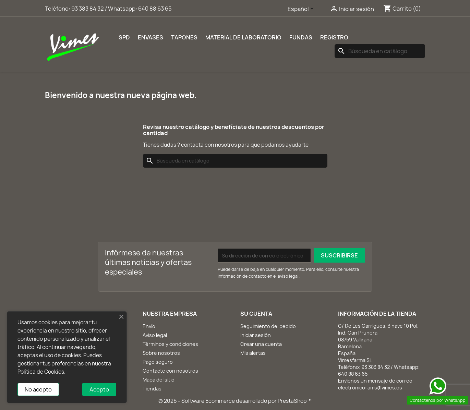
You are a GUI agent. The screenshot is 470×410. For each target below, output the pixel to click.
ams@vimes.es (384, 387)
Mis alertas (253, 353)
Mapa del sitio (158, 379)
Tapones (184, 37)
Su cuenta (256, 313)
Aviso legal (155, 335)
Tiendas (152, 388)
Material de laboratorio (243, 37)
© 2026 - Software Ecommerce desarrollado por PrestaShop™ (235, 401)
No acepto (38, 389)
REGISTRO (334, 37)
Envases (150, 37)
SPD (124, 37)
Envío (149, 326)
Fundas (300, 37)
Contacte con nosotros (170, 370)
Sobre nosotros (161, 353)
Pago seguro (158, 362)
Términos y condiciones (170, 344)
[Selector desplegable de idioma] (302, 9)
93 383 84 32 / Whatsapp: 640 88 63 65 (121, 8)
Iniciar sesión (255, 335)
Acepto (99, 389)
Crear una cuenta (261, 344)
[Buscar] (380, 51)
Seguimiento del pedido (268, 326)
